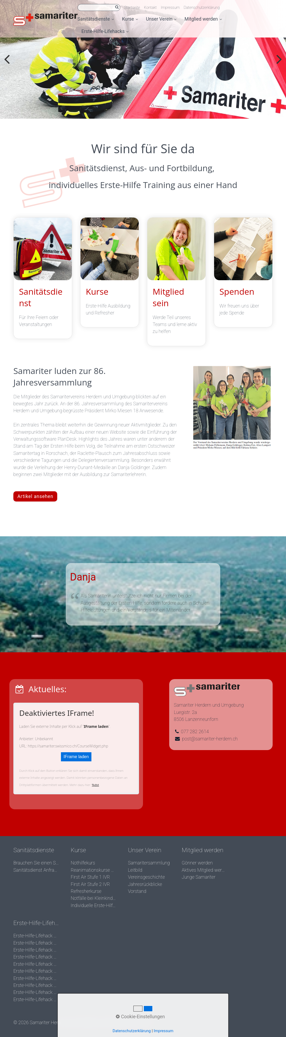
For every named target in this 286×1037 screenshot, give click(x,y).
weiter (278, 63)
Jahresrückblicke (145, 884)
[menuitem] (98, 19)
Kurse (130, 19)
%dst (95, 785)
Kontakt (150, 7)
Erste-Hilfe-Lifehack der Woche (36, 935)
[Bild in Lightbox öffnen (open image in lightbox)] (232, 408)
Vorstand (137, 891)
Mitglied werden (203, 19)
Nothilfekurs (83, 863)
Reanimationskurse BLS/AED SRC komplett (93, 870)
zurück (8, 63)
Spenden (243, 272)
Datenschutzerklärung (202, 7)
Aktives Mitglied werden (204, 870)
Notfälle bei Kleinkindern (93, 898)
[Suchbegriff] (99, 7)
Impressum (170, 7)
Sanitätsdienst (43, 278)
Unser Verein (161, 19)
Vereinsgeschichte (146, 877)
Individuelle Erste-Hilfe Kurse (93, 905)
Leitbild (135, 870)
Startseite (132, 7)
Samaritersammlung (149, 863)
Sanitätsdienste (96, 19)
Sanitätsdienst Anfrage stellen (36, 870)
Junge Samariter (198, 877)
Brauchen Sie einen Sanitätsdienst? (36, 863)
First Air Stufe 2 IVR (90, 884)
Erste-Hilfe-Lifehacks (105, 31)
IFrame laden (76, 756)
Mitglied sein (176, 282)
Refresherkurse (86, 891)
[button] (35, 496)
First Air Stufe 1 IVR (90, 877)
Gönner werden (197, 863)
